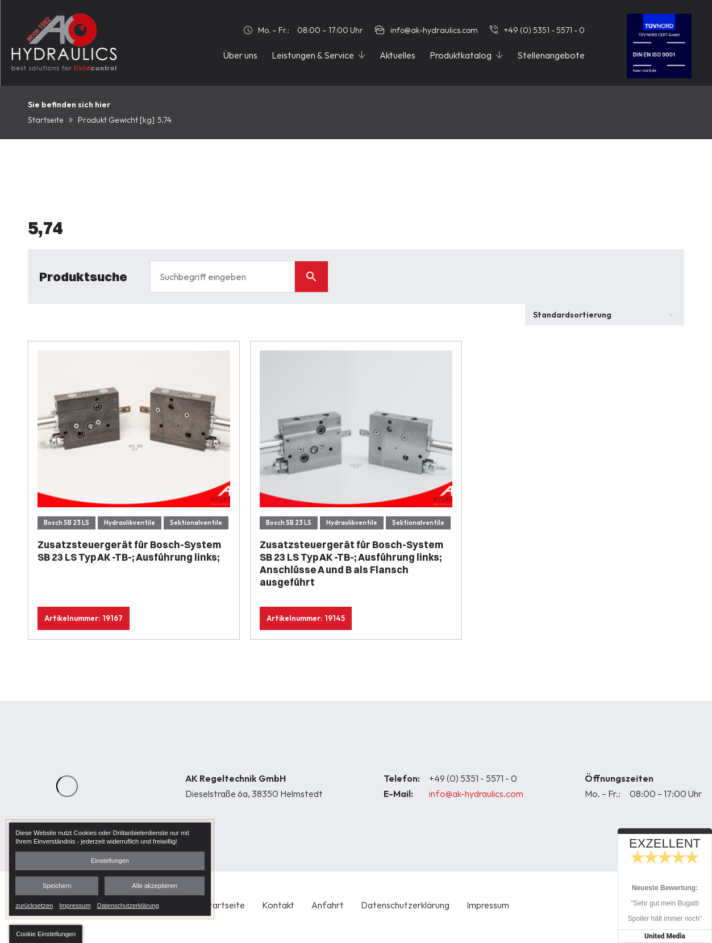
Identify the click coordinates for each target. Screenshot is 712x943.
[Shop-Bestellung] (604, 315)
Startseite (46, 120)
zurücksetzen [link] (34, 905)
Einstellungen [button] (110, 860)
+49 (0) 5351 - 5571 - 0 (473, 778)
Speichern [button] (57, 885)
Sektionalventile (196, 523)
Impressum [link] (74, 905)
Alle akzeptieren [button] (154, 885)
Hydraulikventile (129, 523)
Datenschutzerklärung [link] (128, 905)
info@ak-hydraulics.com (476, 793)
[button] (45, 934)
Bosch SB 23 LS (66, 523)
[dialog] (110, 869)
